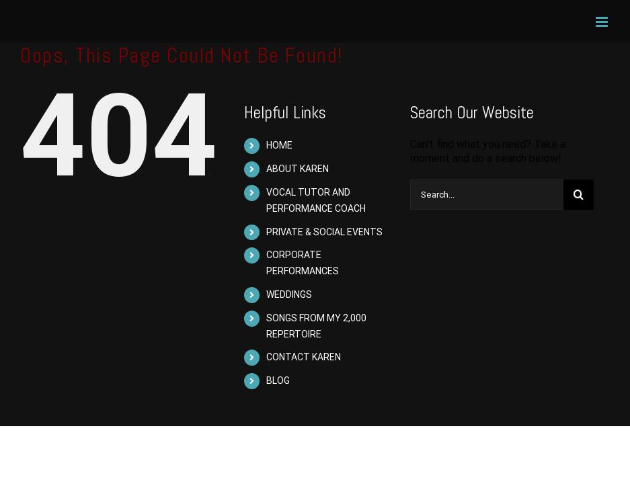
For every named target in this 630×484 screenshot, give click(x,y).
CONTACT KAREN (303, 357)
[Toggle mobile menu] (603, 22)
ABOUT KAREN (297, 168)
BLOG (278, 380)
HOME (279, 145)
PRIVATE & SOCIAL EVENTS (324, 232)
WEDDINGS (289, 294)
